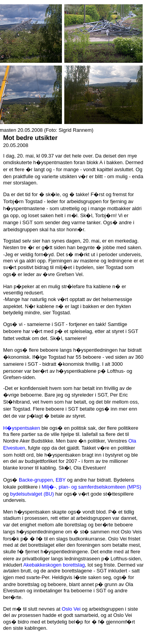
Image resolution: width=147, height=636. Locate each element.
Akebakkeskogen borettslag (54, 565)
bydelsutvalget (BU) (32, 494)
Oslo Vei (71, 609)
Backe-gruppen (36, 480)
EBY (60, 480)
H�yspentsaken (21, 428)
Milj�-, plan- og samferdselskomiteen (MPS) (91, 487)
